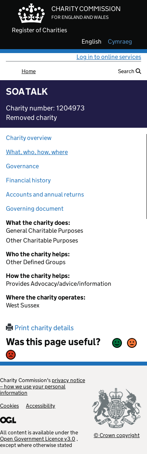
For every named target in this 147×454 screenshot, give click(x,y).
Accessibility (40, 405)
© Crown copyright (117, 435)
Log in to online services (108, 57)
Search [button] (129, 71)
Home (29, 71)
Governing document (35, 208)
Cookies (9, 405)
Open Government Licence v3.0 (37, 438)
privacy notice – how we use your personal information (42, 386)
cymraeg (120, 41)
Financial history (28, 180)
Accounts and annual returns (45, 194)
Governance (22, 166)
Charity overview (28, 138)
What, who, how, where (37, 152)
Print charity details (40, 327)
